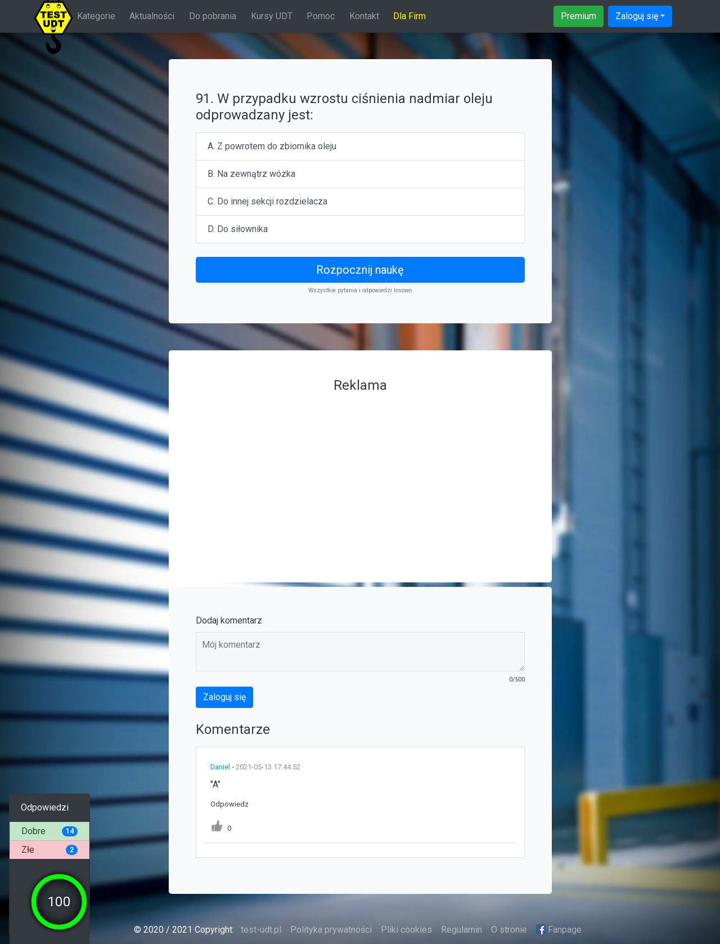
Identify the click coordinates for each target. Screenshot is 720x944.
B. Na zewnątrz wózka (251, 173)
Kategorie (96, 16)
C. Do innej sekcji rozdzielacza (267, 201)
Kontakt (364, 16)
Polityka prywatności (331, 929)
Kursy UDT (271, 16)
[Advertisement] (360, 476)
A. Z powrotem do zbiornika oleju (272, 146)
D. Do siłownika (238, 229)
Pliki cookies (406, 929)
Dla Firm (409, 16)
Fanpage (559, 929)
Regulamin (461, 929)
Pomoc (321, 16)
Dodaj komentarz (229, 620)
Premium (578, 16)
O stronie (509, 929)
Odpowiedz (229, 804)
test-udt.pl (259, 929)
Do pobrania (212, 16)
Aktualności (151, 16)
